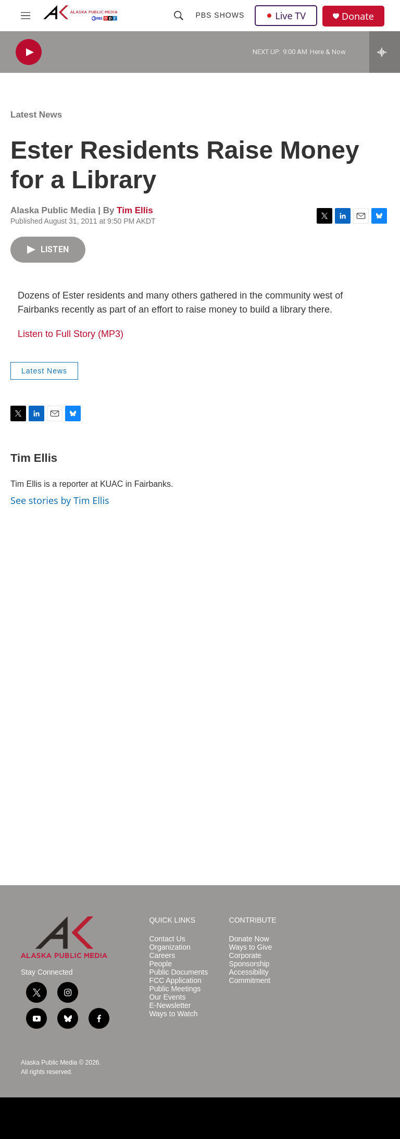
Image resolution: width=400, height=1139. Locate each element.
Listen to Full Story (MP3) (70, 334)
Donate (358, 16)
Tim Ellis (135, 210)
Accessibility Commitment (249, 976)
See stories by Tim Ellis (59, 500)
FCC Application (175, 981)
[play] (28, 52)
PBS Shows (219, 15)
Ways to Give (250, 947)
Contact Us (167, 939)
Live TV (286, 15)
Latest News (36, 115)
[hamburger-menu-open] (25, 15)
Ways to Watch (173, 1014)
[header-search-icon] (179, 15)
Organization (169, 947)
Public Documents (178, 972)
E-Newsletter (170, 1005)
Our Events (167, 997)
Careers (162, 956)
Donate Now (249, 939)
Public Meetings (175, 989)
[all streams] (384, 52)
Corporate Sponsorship (249, 960)
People (160, 964)
